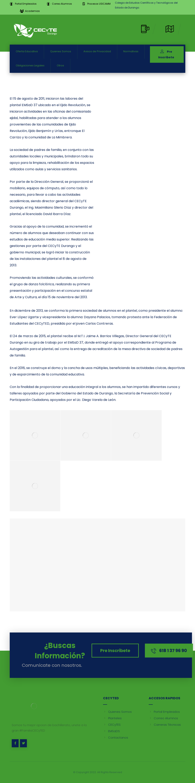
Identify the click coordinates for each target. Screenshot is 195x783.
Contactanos (115, 737)
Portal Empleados (164, 712)
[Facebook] (15, 743)
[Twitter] (23, 743)
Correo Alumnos (163, 718)
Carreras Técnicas (165, 724)
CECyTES (112, 724)
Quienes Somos (117, 712)
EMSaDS (111, 731)
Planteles (112, 718)
